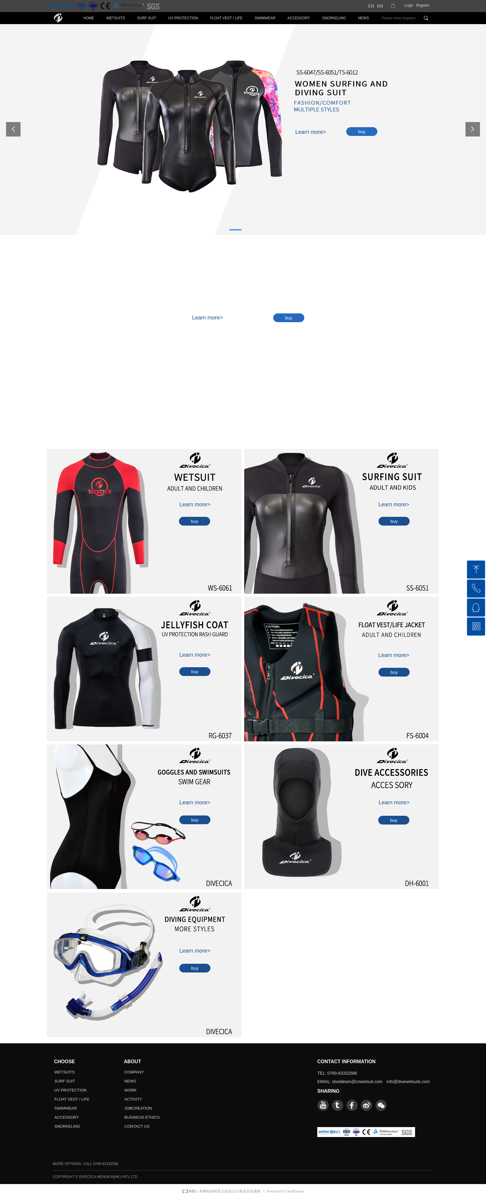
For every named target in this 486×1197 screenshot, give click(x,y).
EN (380, 6)
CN (371, 6)
